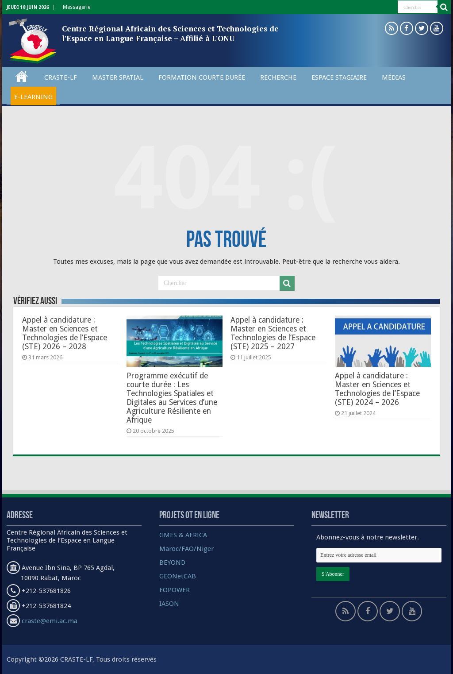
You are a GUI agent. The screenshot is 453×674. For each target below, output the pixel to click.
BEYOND (172, 562)
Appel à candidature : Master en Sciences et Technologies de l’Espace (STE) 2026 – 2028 (64, 333)
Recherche (278, 77)
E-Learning (33, 97)
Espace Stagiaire (339, 77)
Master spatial (117, 77)
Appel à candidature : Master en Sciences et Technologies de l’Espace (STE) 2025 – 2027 (272, 333)
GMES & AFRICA (183, 535)
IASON (169, 604)
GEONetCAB (177, 576)
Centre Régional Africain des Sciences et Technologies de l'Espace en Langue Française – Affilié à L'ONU (170, 33)
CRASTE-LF (60, 77)
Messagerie (76, 7)
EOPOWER (174, 590)
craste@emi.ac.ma (49, 621)
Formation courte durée (201, 77)
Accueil (21, 76)
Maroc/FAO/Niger (186, 549)
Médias (394, 77)
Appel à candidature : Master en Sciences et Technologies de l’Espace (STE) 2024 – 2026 (377, 389)
